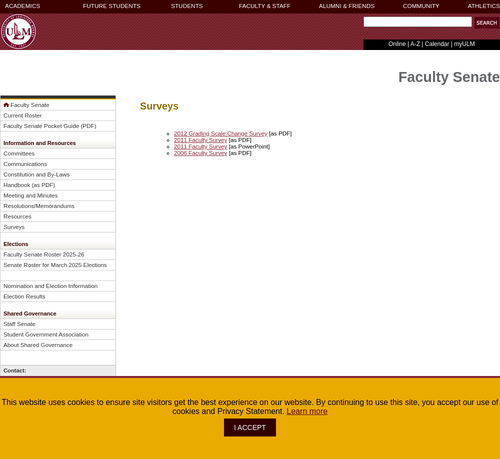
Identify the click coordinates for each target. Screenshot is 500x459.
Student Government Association (46, 334)
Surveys (14, 227)
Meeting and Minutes (31, 195)
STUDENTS (187, 6)
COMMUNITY (421, 6)
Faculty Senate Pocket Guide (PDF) (50, 125)
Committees (19, 153)
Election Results (25, 296)
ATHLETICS (484, 6)
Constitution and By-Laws (37, 174)
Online (397, 44)
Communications (25, 163)
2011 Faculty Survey (200, 139)
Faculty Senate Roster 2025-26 (44, 254)
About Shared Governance (38, 345)
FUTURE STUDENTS (111, 6)
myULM (464, 44)
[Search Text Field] (418, 21)
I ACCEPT (250, 428)
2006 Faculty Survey (200, 153)
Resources (18, 216)
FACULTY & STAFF (264, 6)
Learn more (307, 411)
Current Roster (23, 115)
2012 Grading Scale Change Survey (221, 133)
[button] (487, 22)
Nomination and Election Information (51, 285)
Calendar (437, 44)
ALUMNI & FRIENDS (346, 6)
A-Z (415, 44)
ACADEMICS (22, 6)
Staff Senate (20, 323)
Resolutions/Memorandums (39, 205)
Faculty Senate (30, 105)
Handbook (17, 185)
